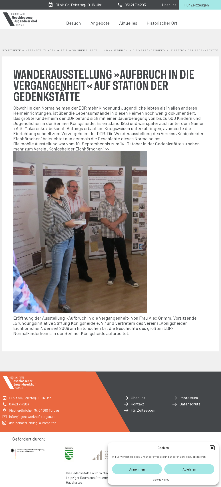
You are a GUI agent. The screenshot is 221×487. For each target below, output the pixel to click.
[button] (212, 448)
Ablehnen (189, 469)
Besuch (73, 23)
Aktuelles (128, 23)
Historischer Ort (162, 23)
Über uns (169, 4)
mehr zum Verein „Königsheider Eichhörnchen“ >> (61, 148)
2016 (64, 50)
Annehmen (137, 469)
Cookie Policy (161, 479)
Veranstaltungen (41, 50)
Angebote (100, 23)
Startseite (11, 50)
